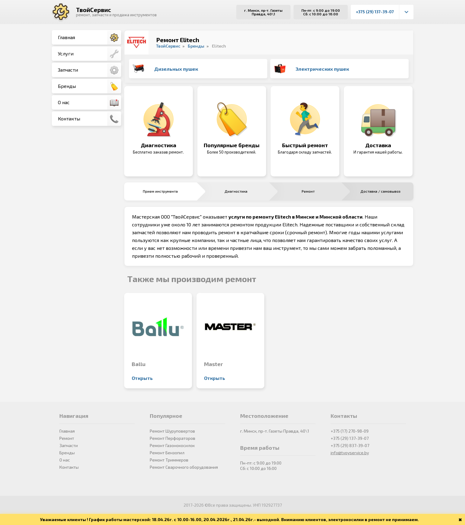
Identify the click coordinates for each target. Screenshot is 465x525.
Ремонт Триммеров (169, 459)
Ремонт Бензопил (167, 452)
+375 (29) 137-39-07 (375, 11)
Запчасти (89, 70)
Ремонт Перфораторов (172, 438)
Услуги (89, 54)
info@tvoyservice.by (350, 452)
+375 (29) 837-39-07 (350, 445)
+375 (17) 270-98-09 (350, 430)
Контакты (89, 119)
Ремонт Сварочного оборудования (184, 467)
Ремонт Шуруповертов (172, 430)
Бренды (89, 86)
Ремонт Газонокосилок (172, 445)
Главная (89, 38)
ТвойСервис (93, 9)
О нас (89, 103)
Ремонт (66, 438)
